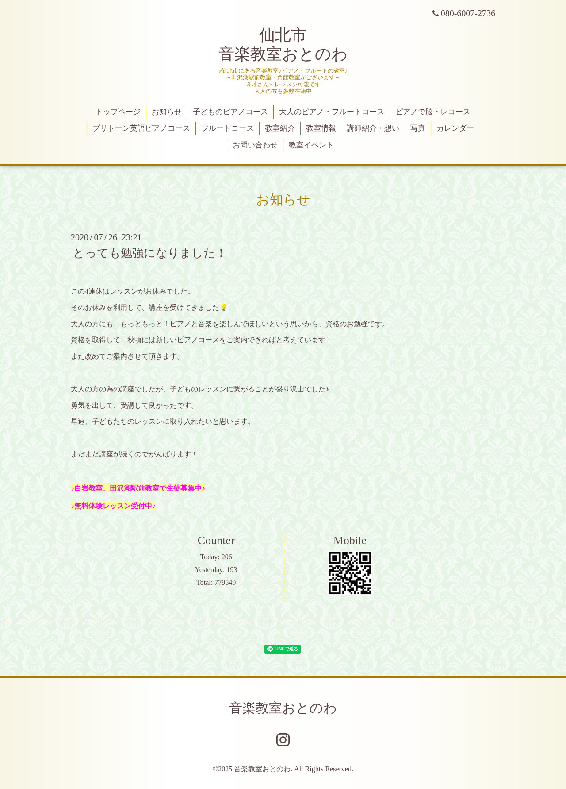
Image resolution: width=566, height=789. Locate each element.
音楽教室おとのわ (283, 707)
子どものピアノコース (230, 112)
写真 (417, 128)
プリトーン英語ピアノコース (141, 128)
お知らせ (167, 112)
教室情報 (321, 128)
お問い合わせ (255, 145)
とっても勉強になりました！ (150, 253)
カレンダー (455, 128)
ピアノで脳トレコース (432, 112)
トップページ (118, 112)
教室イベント (311, 145)
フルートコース (227, 128)
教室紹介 (280, 128)
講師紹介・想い (373, 128)
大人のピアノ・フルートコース (331, 112)
